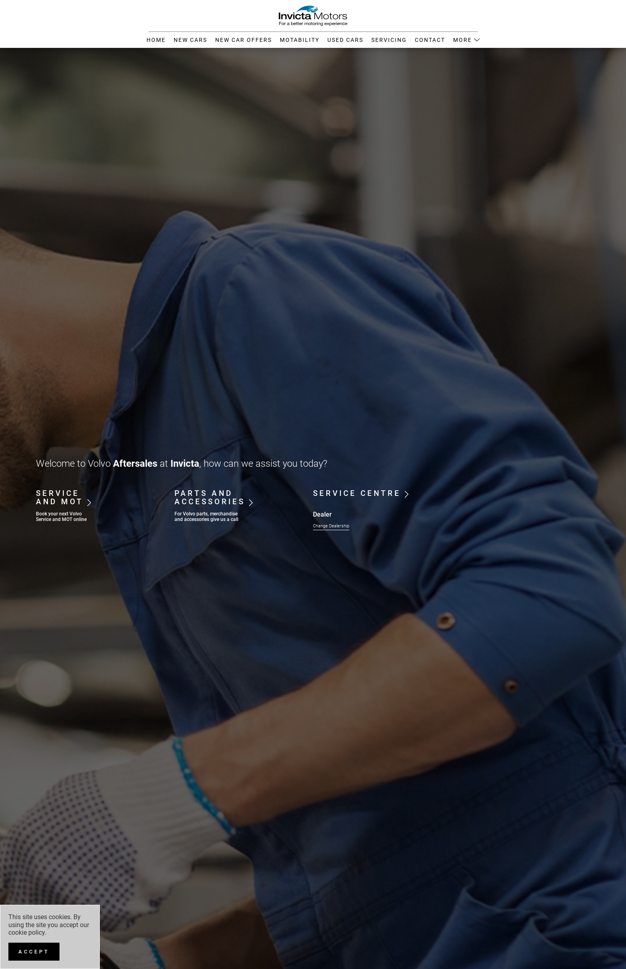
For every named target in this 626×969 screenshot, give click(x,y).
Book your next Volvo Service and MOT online (61, 516)
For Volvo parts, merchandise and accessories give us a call (206, 516)
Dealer (322, 514)
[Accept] (33, 952)
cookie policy (26, 932)
